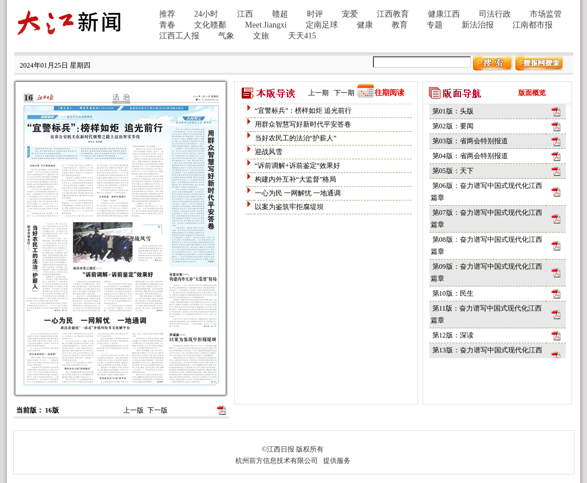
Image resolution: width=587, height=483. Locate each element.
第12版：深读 (453, 335)
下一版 (157, 410)
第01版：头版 (453, 111)
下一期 (344, 93)
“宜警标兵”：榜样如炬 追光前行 (303, 111)
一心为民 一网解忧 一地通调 (298, 193)
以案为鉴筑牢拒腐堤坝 (289, 207)
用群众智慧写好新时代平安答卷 (303, 124)
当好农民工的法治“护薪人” (296, 138)
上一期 (318, 93)
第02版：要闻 (453, 126)
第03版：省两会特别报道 (470, 141)
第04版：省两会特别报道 (470, 156)
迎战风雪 (268, 152)
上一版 (133, 410)
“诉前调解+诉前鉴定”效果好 (297, 166)
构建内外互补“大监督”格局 (296, 179)
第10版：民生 (453, 293)
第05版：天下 (453, 171)
